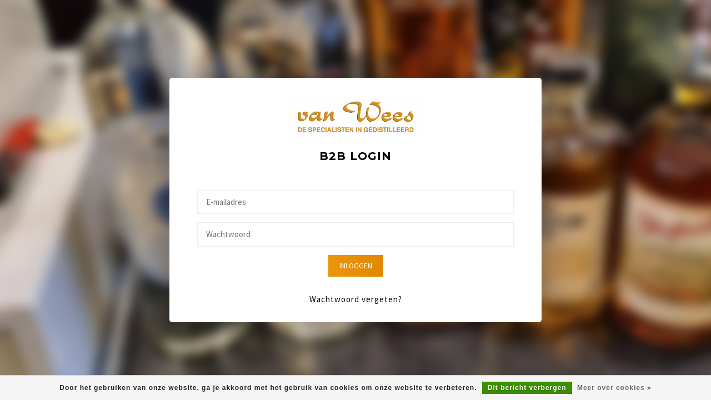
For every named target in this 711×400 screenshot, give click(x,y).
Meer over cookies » (614, 388)
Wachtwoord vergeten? (355, 299)
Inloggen (355, 266)
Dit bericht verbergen (527, 388)
